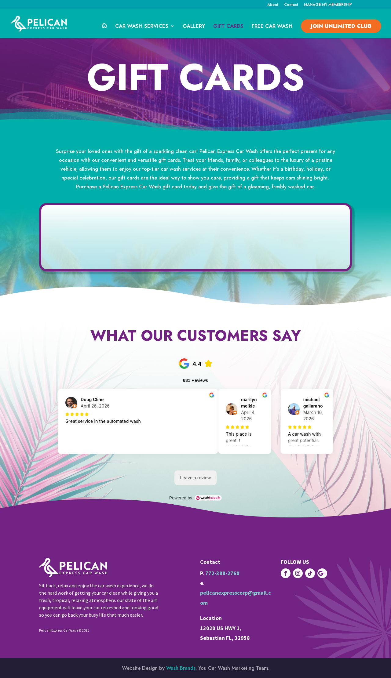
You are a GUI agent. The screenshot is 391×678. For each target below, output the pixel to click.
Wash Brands (181, 668)
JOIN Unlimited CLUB (341, 26)
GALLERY (194, 27)
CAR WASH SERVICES (141, 27)
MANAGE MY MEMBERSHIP (328, 5)
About (272, 5)
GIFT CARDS (228, 27)
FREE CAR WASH (272, 27)
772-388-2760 (222, 573)
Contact (291, 5)
